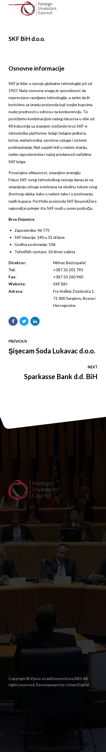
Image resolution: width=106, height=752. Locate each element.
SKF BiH (60, 283)
